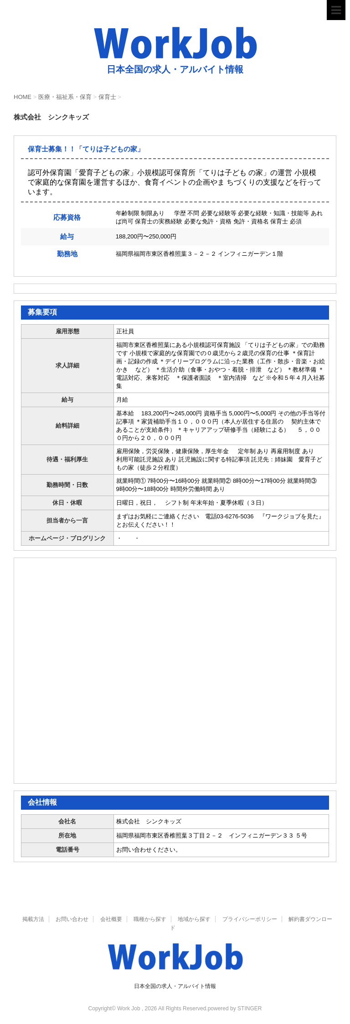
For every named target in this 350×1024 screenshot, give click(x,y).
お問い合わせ (72, 919)
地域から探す (194, 919)
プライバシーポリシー (249, 919)
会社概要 (111, 919)
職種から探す (150, 919)
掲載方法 (33, 919)
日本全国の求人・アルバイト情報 (175, 986)
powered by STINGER (235, 1008)
